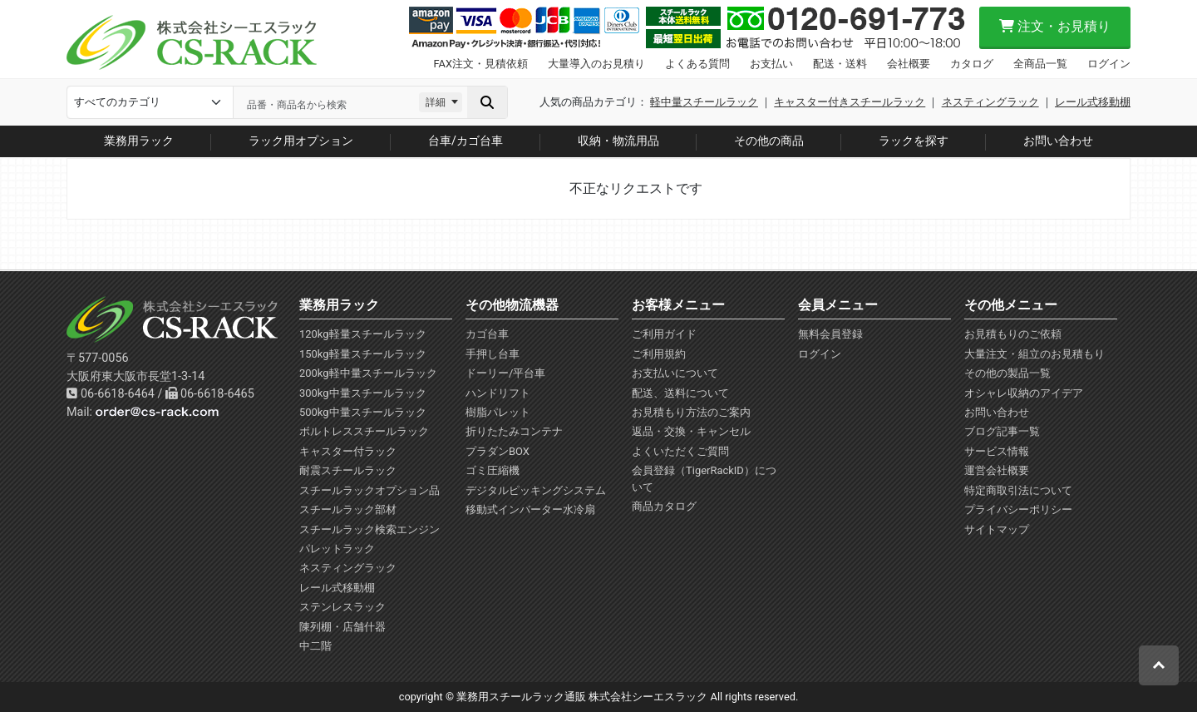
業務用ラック (139, 141)
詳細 (436, 102)
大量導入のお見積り (596, 63)
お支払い (771, 63)
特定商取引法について (1018, 490)
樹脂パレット (498, 412)
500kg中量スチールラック (362, 412)
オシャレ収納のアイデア (1023, 393)
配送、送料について (680, 393)
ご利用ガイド (664, 334)
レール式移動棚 (1092, 102)
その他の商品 (769, 141)
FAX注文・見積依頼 (481, 63)
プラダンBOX (498, 451)
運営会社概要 (996, 470)
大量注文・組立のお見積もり (1034, 354)
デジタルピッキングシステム (536, 490)
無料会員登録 (830, 334)
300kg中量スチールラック (362, 393)
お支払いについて (675, 373)
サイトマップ (996, 529)
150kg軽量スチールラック (362, 354)
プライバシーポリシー (1018, 509)
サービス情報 (996, 451)
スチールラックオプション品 (369, 490)
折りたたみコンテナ (514, 431)
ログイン (1108, 63)
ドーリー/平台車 (505, 373)
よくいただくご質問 (680, 451)
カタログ (971, 63)
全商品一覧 (1040, 63)
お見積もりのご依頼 (1013, 334)
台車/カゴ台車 (465, 141)
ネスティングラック (990, 102)
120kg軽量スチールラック (362, 334)
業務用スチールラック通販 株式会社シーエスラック (581, 696)
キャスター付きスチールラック (849, 102)
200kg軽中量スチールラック (368, 373)
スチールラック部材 (348, 509)
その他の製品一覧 (1007, 373)
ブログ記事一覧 (1002, 431)
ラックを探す (913, 141)
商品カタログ (664, 506)
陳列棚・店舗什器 (342, 627)
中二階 (315, 646)
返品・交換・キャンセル (691, 431)
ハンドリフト (498, 393)
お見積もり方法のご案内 (691, 412)
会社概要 (908, 63)
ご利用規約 (659, 354)
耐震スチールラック (348, 470)
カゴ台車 (487, 334)
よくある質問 (697, 63)
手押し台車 (493, 354)
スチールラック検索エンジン (369, 529)
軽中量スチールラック (704, 102)
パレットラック (337, 548)
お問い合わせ (1058, 141)
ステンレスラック (342, 607)
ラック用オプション (301, 141)
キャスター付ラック (348, 451)
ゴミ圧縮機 (493, 470)
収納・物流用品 (618, 141)
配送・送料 (840, 63)
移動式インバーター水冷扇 (530, 509)
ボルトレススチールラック (364, 431)
